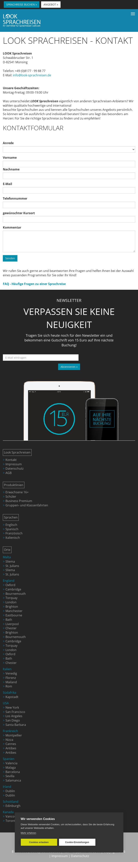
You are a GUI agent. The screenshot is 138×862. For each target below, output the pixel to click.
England (8, 581)
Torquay (11, 598)
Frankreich (10, 731)
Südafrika (9, 692)
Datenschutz (14, 468)
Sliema (10, 561)
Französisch (14, 533)
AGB (8, 473)
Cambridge (13, 589)
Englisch (11, 525)
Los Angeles (13, 716)
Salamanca (13, 780)
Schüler (10, 496)
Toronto (11, 821)
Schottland (10, 802)
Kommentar (12, 227)
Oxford (10, 585)
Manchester (14, 611)
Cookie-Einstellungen (77, 842)
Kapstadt (11, 697)
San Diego (12, 720)
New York (12, 707)
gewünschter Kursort (19, 213)
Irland (7, 787)
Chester (11, 628)
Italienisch (12, 538)
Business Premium (18, 501)
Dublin (10, 791)
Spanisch (11, 529)
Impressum (13, 464)
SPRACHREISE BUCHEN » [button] (21, 4)
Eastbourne (13, 615)
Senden (10, 258)
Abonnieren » (69, 367)
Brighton (11, 606)
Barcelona (12, 772)
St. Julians (12, 566)
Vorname (10, 157)
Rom (8, 686)
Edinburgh (12, 806)
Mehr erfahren (28, 833)
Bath (8, 620)
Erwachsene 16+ (17, 492)
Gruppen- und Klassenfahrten (26, 505)
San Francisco (15, 712)
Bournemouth (15, 594)
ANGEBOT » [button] (51, 4)
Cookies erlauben (39, 842)
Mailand (11, 682)
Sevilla (9, 776)
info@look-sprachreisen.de (32, 75)
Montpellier (13, 735)
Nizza (9, 740)
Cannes (10, 744)
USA (6, 703)
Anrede (8, 143)
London (10, 602)
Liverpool (12, 624)
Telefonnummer (15, 198)
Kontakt (11, 460)
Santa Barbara (15, 725)
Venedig (11, 673)
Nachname (11, 169)
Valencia (11, 763)
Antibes (10, 748)
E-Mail (7, 184)
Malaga (10, 767)
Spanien (8, 759)
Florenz (10, 678)
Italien (7, 669)
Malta (7, 557)
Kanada (8, 812)
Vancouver (13, 816)
